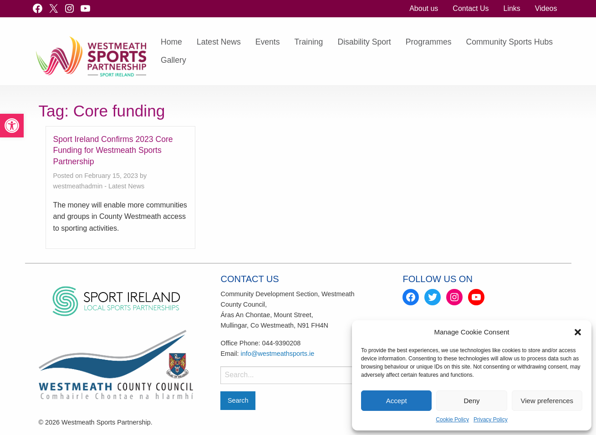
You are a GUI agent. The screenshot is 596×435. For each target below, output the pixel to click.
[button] (577, 332)
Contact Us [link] (471, 8)
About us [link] (423, 8)
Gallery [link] (173, 60)
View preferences (547, 401)
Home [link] (171, 41)
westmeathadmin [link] (78, 186)
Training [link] (309, 41)
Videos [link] (546, 8)
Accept (396, 401)
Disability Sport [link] (364, 41)
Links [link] (511, 8)
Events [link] (267, 41)
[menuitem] (423, 8)
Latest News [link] (219, 41)
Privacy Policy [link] (491, 419)
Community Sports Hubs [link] (509, 41)
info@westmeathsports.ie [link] (277, 353)
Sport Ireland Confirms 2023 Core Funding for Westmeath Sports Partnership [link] (113, 150)
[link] (12, 125)
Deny (471, 401)
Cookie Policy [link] (452, 419)
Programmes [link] (429, 41)
